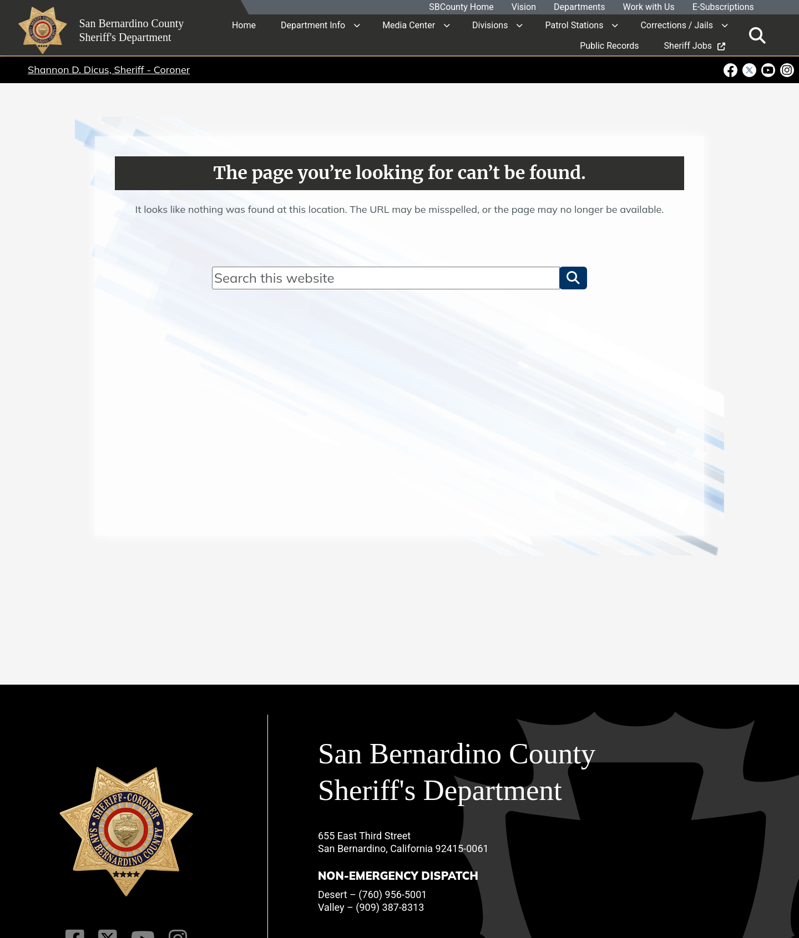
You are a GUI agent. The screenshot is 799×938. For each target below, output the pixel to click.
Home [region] (244, 24)
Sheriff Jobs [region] (694, 45)
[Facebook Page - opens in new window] (732, 69)
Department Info (313, 24)
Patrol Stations (574, 24)
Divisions (490, 24)
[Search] (386, 278)
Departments (579, 7)
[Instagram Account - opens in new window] (786, 69)
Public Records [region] (609, 45)
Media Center (408, 24)
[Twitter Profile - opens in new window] (749, 69)
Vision (523, 7)
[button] (573, 278)
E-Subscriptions (723, 7)
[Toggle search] (757, 35)
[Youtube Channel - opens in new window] (768, 69)
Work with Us (648, 7)
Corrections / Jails (676, 24)
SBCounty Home (461, 7)
